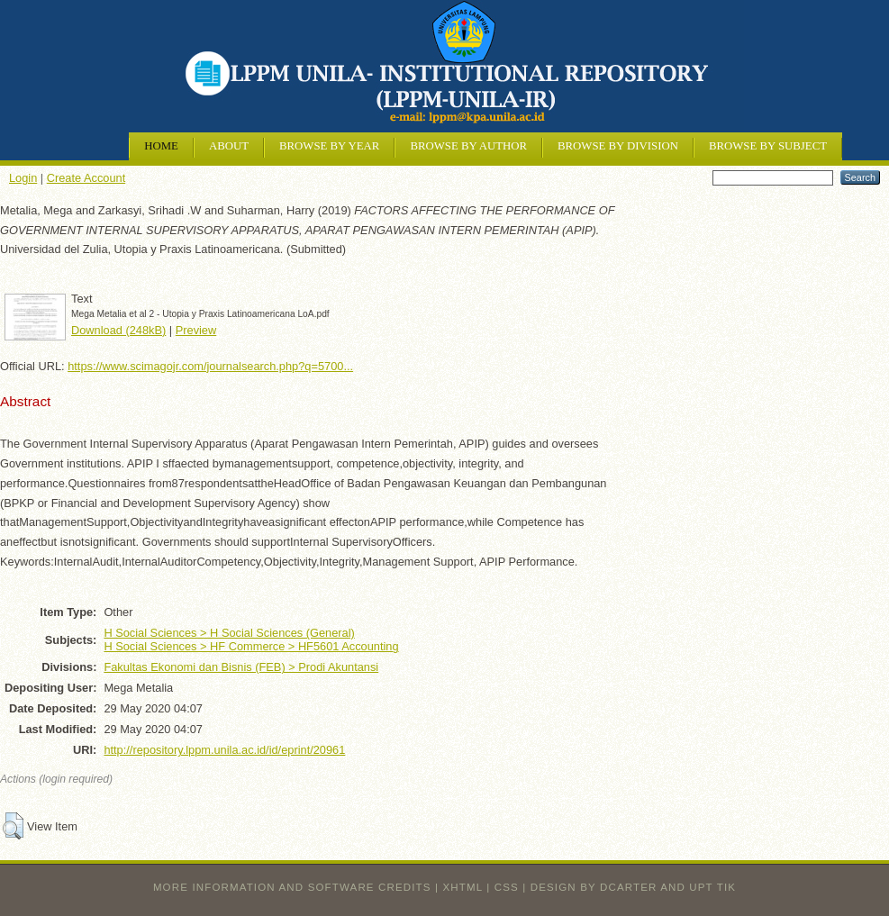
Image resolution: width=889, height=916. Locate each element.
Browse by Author (468, 146)
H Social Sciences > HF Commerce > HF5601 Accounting (251, 646)
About (229, 146)
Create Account (86, 178)
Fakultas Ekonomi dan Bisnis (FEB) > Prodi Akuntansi (241, 667)
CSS (506, 887)
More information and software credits (292, 887)
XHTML (463, 887)
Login (23, 178)
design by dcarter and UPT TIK (633, 887)
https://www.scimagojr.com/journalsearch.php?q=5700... (210, 366)
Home (161, 146)
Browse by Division (618, 146)
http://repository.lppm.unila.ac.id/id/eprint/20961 (224, 750)
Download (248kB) (118, 330)
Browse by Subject (768, 146)
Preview (196, 330)
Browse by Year (329, 146)
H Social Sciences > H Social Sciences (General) (229, 632)
